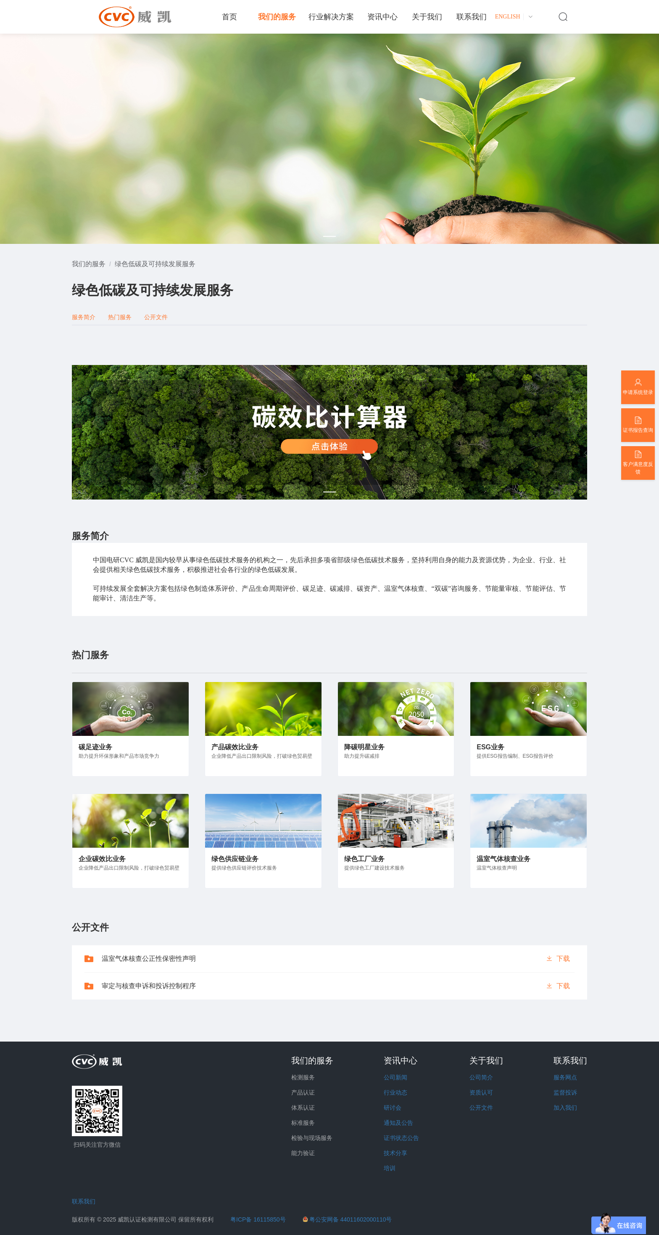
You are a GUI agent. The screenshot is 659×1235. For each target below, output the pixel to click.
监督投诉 (565, 1092)
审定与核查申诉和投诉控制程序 (149, 985)
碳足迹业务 (95, 747)
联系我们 (83, 1201)
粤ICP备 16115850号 (258, 1219)
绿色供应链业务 (234, 858)
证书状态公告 (401, 1138)
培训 (389, 1168)
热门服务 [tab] (120, 317)
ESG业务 (490, 747)
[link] (88, 263)
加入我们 (565, 1107)
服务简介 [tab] (83, 317)
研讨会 (392, 1107)
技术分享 (395, 1153)
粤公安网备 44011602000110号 (350, 1219)
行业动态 (395, 1092)
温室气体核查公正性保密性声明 (149, 958)
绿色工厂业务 (364, 858)
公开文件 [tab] (156, 317)
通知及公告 (398, 1122)
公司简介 (481, 1077)
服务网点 (565, 1077)
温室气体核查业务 (503, 858)
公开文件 (481, 1107)
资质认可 (481, 1092)
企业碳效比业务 (102, 858)
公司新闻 (395, 1077)
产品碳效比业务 (234, 747)
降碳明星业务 (364, 747)
